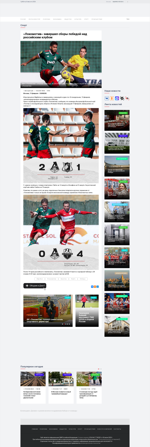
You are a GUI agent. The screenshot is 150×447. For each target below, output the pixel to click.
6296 (92, 309)
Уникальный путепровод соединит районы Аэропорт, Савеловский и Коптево (117, 148)
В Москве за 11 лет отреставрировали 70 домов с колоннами (115, 331)
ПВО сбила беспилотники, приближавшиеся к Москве (117, 286)
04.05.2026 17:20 (113, 144)
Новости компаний (104, 429)
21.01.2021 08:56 (32, 315)
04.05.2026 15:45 (113, 189)
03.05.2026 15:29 (113, 302)
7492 (40, 315)
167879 (122, 235)
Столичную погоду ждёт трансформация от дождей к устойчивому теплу (88, 395)
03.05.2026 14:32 (113, 327)
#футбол (40, 279)
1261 (121, 189)
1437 (121, 167)
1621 (121, 302)
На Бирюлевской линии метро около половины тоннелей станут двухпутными (32, 395)
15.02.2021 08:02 (39, 90)
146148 (37, 389)
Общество (68, 19)
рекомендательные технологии (90, 443)
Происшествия (96, 19)
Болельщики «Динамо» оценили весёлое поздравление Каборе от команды (48, 411)
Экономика (57, 19)
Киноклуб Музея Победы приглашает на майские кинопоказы (116, 125)
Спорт (86, 19)
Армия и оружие (121, 273)
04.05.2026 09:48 (113, 258)
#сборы (82, 279)
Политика (46, 19)
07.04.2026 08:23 (28, 389)
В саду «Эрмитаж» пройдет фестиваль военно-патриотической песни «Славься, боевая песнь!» (117, 307)
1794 (121, 327)
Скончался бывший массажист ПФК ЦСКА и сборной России (86, 317)
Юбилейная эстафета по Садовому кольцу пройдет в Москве (117, 262)
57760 (93, 389)
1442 (121, 258)
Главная (35, 429)
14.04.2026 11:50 (84, 389)
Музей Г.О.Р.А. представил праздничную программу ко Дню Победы (117, 194)
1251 (121, 144)
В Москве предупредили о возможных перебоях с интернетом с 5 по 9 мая (116, 216)
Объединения (121, 158)
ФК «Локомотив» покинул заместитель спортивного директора (45, 320)
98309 (65, 389)
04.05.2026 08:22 (113, 282)
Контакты (117, 429)
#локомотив (51, 279)
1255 (121, 121)
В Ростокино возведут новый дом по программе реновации (116, 239)
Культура (78, 19)
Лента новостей (34, 19)
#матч (73, 279)
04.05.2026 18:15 (113, 121)
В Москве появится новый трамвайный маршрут (61, 393)
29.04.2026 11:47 (56, 389)
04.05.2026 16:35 (113, 167)
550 (121, 212)
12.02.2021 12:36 (84, 309)
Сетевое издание (83, 437)
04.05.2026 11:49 (113, 235)
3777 (121, 282)
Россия (23, 19)
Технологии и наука (119, 204)
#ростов (64, 279)
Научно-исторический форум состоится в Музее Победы (116, 171)
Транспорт (39, 374)
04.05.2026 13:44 (113, 212)
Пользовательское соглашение (109, 439)
